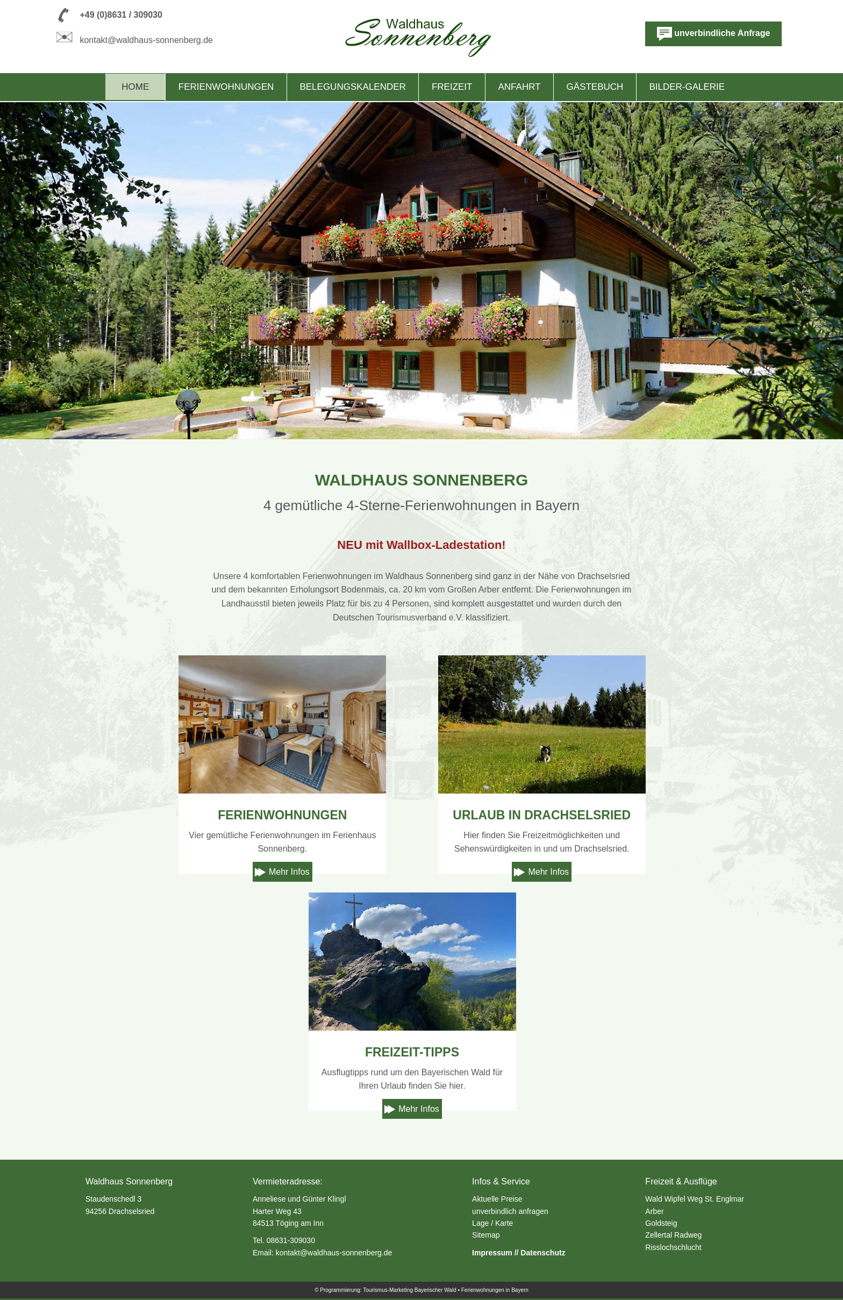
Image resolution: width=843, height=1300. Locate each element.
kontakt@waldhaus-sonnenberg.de (146, 40)
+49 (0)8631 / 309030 (121, 14)
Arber (654, 1211)
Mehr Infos (289, 871)
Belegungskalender (352, 87)
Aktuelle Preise (497, 1199)
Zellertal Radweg (673, 1235)
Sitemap (485, 1235)
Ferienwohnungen (226, 87)
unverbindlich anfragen (510, 1211)
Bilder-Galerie (687, 87)
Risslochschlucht (673, 1247)
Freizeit (452, 87)
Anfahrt (519, 87)
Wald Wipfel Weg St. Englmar (694, 1199)
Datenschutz (542, 1252)
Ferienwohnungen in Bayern (494, 1290)
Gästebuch (595, 87)
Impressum (492, 1252)
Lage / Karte (492, 1223)
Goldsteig (661, 1223)
